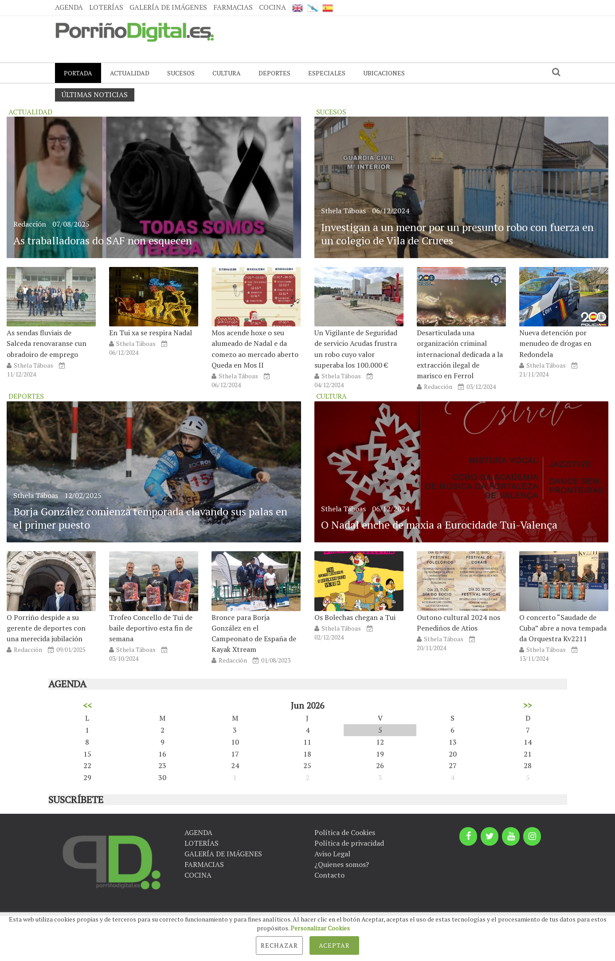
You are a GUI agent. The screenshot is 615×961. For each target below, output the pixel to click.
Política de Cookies (344, 832)
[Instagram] (532, 836)
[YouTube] (511, 836)
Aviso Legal (332, 854)
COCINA (272, 7)
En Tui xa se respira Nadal (150, 332)
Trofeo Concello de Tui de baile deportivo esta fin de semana (150, 627)
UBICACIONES (384, 73)
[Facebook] (468, 836)
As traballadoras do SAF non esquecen (102, 240)
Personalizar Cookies (320, 928)
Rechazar (279, 945)
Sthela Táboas (33, 365)
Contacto (329, 875)
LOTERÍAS (106, 7)
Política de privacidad (349, 843)
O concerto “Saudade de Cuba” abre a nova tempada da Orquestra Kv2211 (563, 627)
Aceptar (334, 945)
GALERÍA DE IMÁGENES (168, 7)
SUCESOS (181, 73)
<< (87, 705)
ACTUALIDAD (129, 73)
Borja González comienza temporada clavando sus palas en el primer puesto (150, 518)
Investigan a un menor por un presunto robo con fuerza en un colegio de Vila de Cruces (457, 233)
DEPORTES (274, 73)
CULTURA (226, 73)
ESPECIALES (326, 73)
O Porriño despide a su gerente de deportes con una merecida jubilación (46, 627)
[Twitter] (489, 836)
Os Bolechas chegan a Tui (355, 617)
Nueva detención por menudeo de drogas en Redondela (555, 343)
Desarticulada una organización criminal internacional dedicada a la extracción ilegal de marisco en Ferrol (460, 354)
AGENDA (69, 7)
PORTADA (78, 73)
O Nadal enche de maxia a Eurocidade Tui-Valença (439, 525)
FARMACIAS (233, 7)
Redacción (29, 224)
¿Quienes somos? (341, 864)
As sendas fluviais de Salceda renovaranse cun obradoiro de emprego (46, 343)
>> (527, 705)
